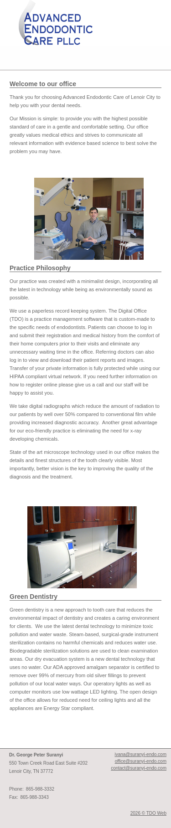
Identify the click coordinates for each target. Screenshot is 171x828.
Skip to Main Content (23, 2)
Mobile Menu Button (7, 58)
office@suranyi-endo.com (140, 761)
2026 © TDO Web (148, 813)
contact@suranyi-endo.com (138, 768)
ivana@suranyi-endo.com (140, 754)
